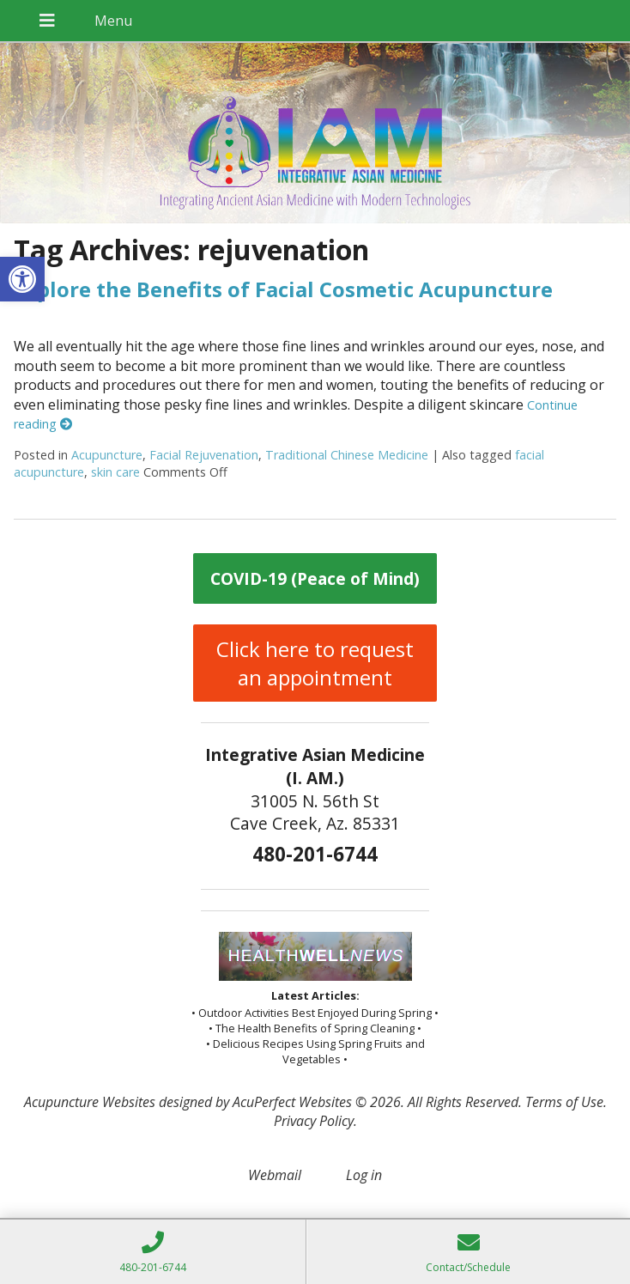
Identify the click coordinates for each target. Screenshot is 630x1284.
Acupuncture (106, 455)
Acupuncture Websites (89, 1101)
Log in (364, 1174)
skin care (115, 472)
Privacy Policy (314, 1120)
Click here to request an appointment (315, 663)
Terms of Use (564, 1101)
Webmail (274, 1174)
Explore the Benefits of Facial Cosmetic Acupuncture (283, 289)
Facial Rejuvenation (203, 455)
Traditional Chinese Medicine (346, 455)
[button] (22, 279)
